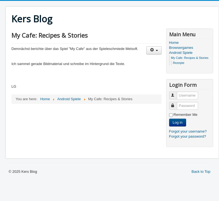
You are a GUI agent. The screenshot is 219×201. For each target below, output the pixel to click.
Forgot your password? (187, 136)
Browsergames (181, 48)
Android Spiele (181, 53)
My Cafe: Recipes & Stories (190, 57)
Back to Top (200, 171)
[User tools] (154, 50)
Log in (177, 122)
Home (174, 42)
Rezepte (178, 62)
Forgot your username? (188, 131)
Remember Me (186, 115)
